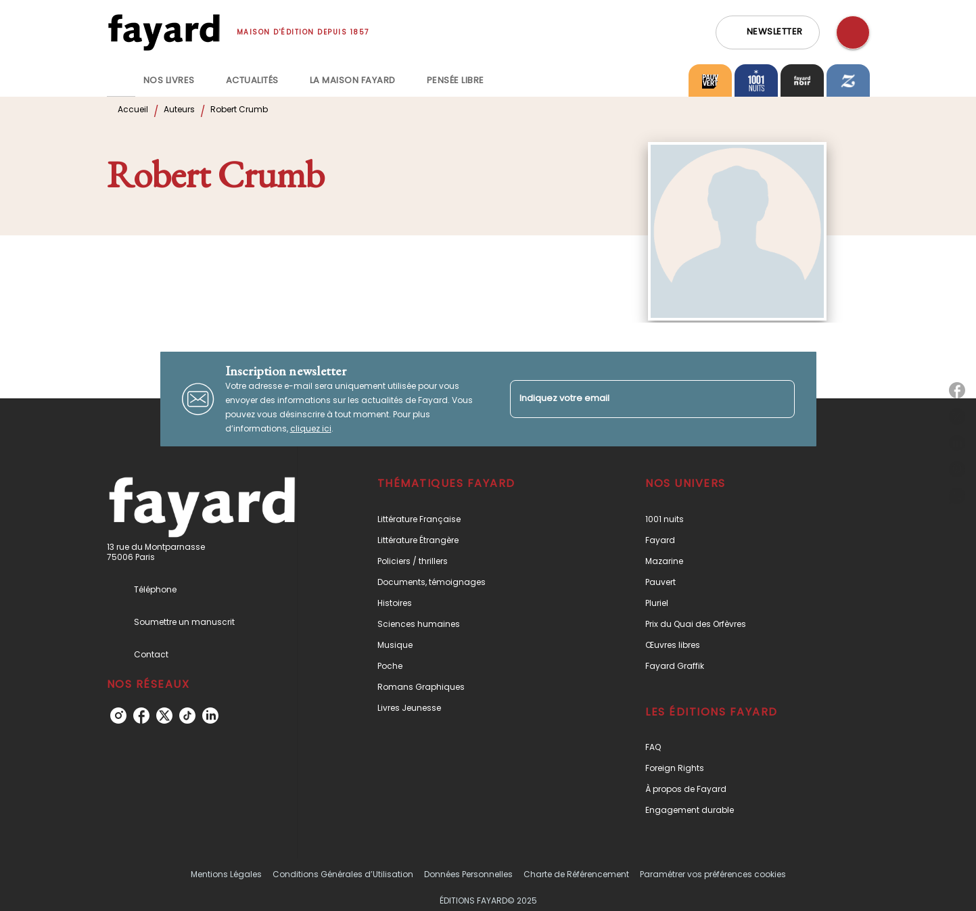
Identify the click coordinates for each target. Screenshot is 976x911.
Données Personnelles (468, 874)
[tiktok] (187, 715)
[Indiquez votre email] (635, 398)
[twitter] (164, 715)
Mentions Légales (226, 874)
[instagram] (118, 715)
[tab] (121, 80)
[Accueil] (163, 32)
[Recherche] (853, 32)
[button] (768, 32)
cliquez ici (310, 428)
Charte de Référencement (576, 874)
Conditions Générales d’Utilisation (343, 874)
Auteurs (179, 109)
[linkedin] (210, 715)
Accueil (133, 109)
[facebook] (141, 715)
